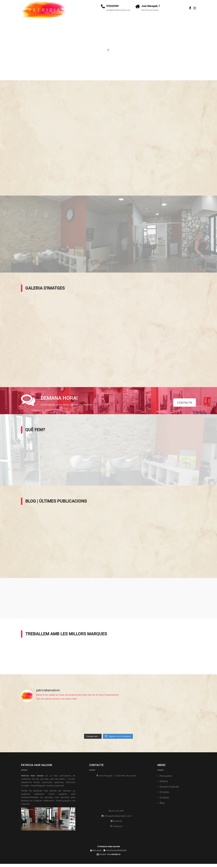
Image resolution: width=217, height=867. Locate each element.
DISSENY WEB (108, 854)
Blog (162, 803)
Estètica (164, 781)
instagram (116, 826)
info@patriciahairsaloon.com (118, 10)
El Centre (164, 792)
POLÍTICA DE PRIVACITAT (115, 850)
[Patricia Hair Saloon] (116, 794)
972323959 (112, 6)
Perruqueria (166, 776)
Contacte (164, 797)
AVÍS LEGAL (96, 850)
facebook (116, 821)
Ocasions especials (169, 786)
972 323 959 (116, 810)
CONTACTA (184, 402)
